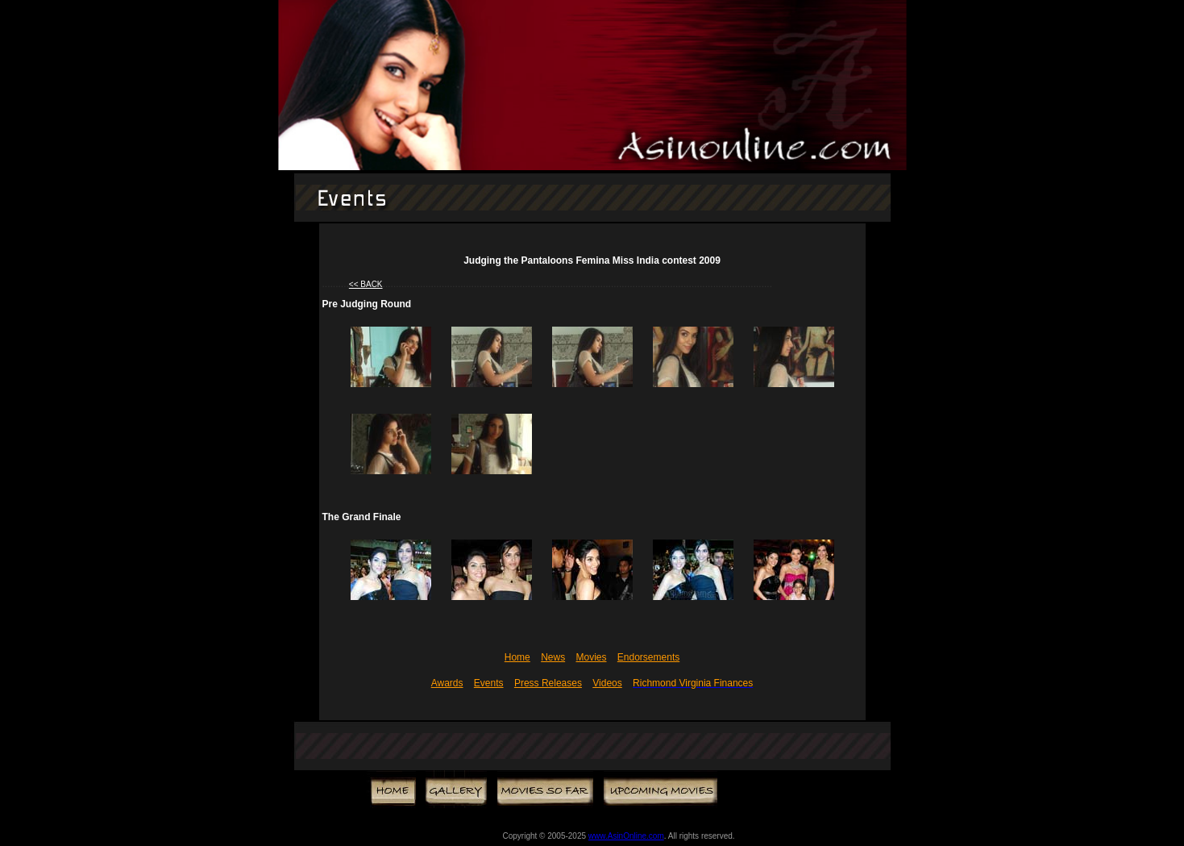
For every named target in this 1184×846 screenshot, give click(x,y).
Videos (606, 683)
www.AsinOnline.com (626, 835)
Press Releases (548, 683)
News (553, 657)
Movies (590, 657)
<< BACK (366, 284)
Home (517, 657)
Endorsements (648, 657)
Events (489, 683)
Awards (447, 683)
